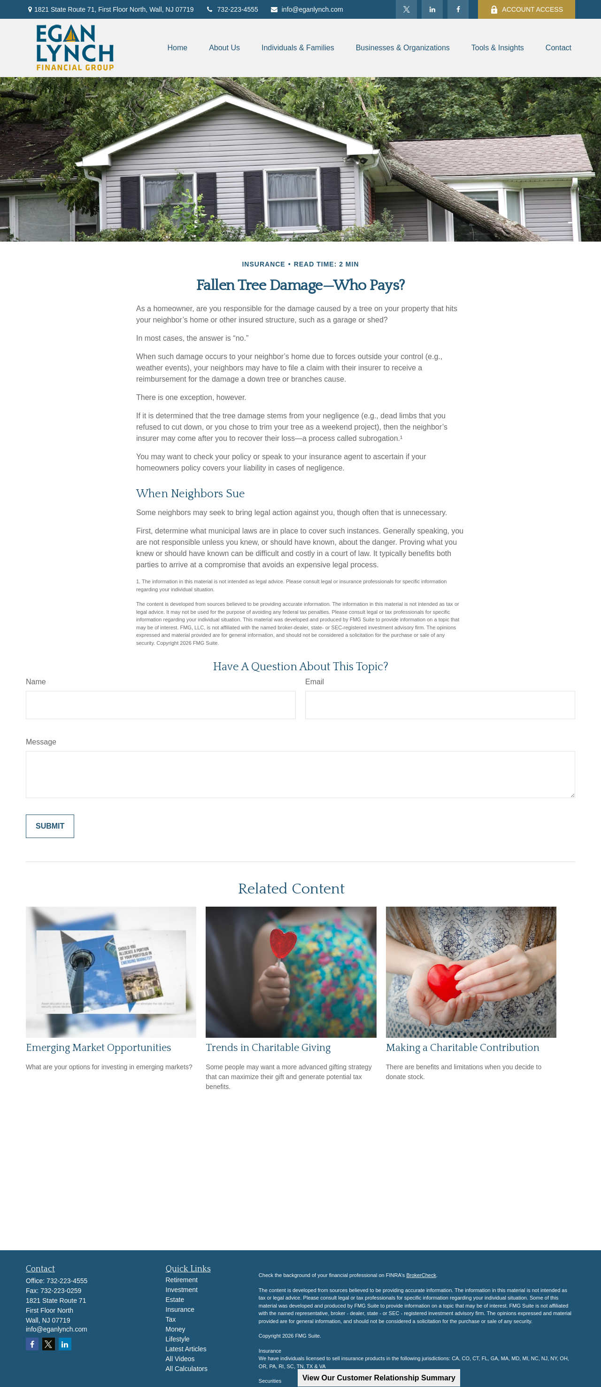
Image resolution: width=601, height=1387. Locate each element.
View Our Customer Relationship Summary (378, 1378)
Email (314, 682)
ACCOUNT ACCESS (526, 10)
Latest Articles (186, 1349)
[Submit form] (50, 826)
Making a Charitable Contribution (462, 1048)
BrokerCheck (421, 1275)
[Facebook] (458, 9)
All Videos (180, 1359)
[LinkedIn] (432, 9)
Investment (182, 1289)
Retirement (182, 1280)
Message (41, 742)
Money (175, 1329)
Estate (175, 1299)
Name (36, 682)
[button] (177, 48)
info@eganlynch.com (306, 9)
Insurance (180, 1309)
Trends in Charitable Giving (268, 1048)
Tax (171, 1319)
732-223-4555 (232, 9)
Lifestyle (178, 1339)
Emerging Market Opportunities (98, 1048)
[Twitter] (406, 9)
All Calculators (187, 1368)
